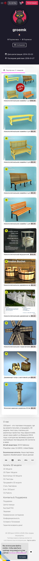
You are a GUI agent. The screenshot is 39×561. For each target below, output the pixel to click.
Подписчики (13, 39)
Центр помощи (8, 505)
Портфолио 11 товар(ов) (13, 70)
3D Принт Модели (10, 472)
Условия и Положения (11, 522)
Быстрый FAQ (8, 508)
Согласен (22, 557)
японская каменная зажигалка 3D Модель (19, 408)
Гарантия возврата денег (13, 525)
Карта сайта (31, 540)
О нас (6, 421)
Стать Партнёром (10, 486)
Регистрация (32, 3)
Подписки (27, 39)
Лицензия (6, 511)
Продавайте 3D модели (12, 483)
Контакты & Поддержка (15, 497)
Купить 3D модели (12, 465)
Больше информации (17, 553)
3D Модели (7, 469)
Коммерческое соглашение (13, 515)
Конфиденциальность (11, 518)
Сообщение (19, 45)
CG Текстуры (8, 479)
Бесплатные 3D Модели (12, 476)
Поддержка (7, 501)
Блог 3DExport (9, 489)
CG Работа (7, 493)
